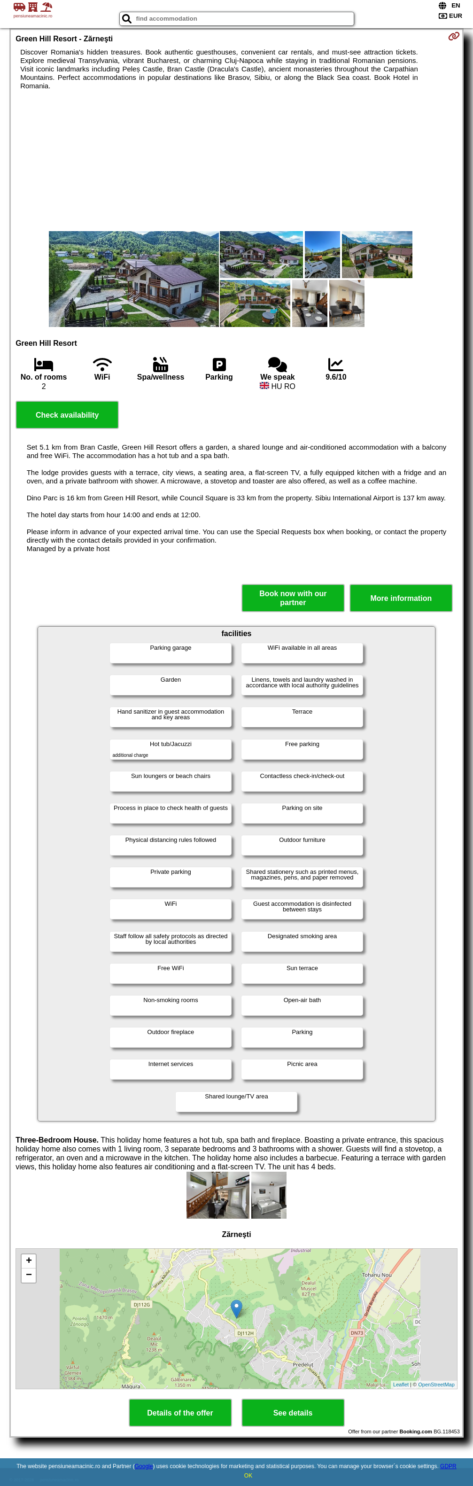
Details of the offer (180, 1413)
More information (401, 598)
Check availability (67, 415)
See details (293, 1413)
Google (144, 1466)
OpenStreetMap (436, 1384)
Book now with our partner (292, 598)
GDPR (448, 1466)
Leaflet (401, 1384)
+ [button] (29, 1261)
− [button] (29, 1275)
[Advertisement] (236, 160)
